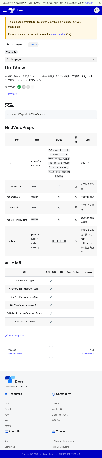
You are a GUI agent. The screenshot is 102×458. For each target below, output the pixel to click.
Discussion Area (60, 415)
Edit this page (14, 335)
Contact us (10, 447)
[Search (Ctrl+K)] (97, 10)
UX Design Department (63, 441)
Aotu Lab (9, 441)
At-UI (7, 415)
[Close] (99, 3)
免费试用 (89, 3)
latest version (57, 34)
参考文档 (13, 93)
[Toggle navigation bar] (4, 10)
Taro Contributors (60, 447)
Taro (7, 403)
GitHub (55, 403)
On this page (14, 59)
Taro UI (8, 409)
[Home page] (8, 44)
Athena (8, 426)
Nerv (7, 420)
